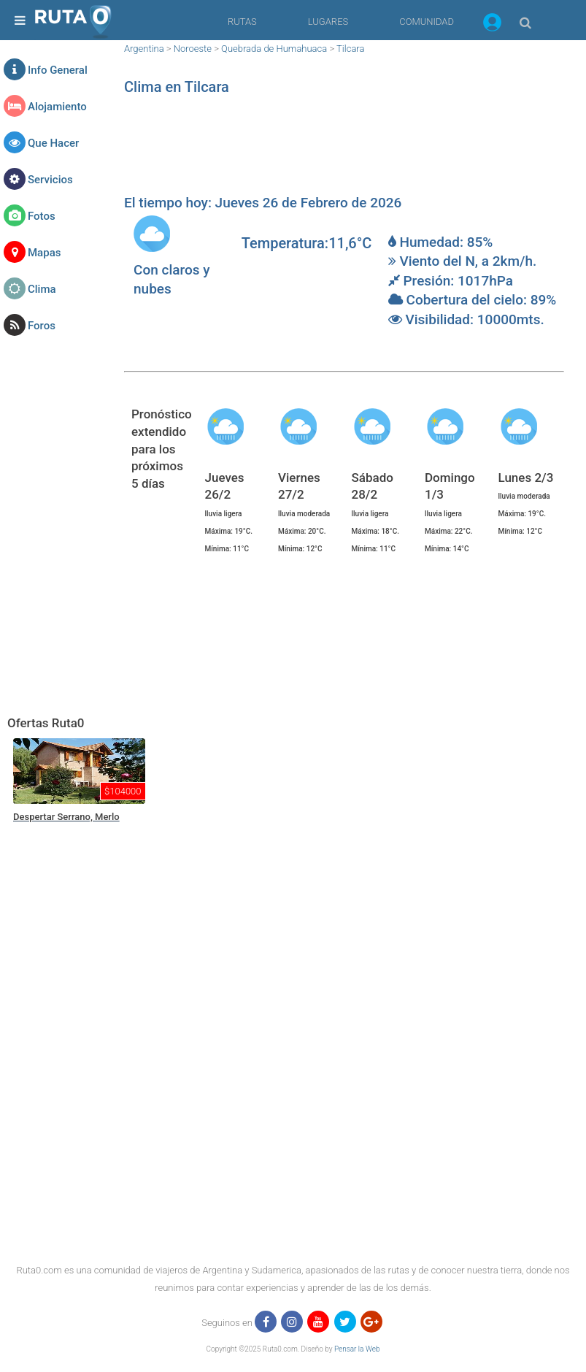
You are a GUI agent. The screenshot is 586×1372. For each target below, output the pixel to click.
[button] (492, 25)
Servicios (50, 179)
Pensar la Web (357, 1349)
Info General (58, 70)
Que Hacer (53, 143)
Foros (41, 325)
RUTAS (242, 21)
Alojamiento (57, 106)
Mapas (44, 252)
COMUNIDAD (426, 21)
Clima (42, 289)
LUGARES (328, 21)
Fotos (41, 216)
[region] (344, 150)
